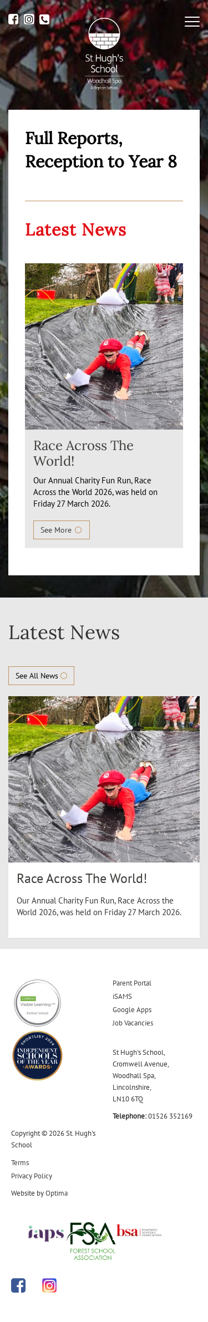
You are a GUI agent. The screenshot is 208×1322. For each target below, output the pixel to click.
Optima (56, 1193)
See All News (41, 676)
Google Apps (132, 1009)
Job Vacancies (133, 1023)
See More (61, 530)
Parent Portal (132, 983)
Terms (20, 1162)
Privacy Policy (31, 1176)
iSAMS (122, 996)
